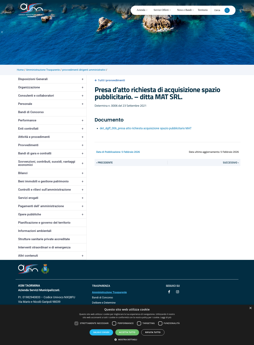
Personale (52, 104)
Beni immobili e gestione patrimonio (52, 181)
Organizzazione (52, 87)
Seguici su (173, 285)
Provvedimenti (52, 145)
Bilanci (52, 173)
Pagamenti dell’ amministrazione (52, 206)
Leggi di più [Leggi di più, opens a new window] (166, 317)
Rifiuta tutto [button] (153, 332)
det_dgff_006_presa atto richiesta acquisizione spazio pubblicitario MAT (146, 128)
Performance (52, 120)
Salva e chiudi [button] (101, 332)
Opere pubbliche (52, 214)
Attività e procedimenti (52, 137)
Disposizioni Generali (52, 79)
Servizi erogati (52, 198)
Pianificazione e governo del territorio (44, 222)
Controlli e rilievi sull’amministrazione (52, 190)
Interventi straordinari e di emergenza (44, 247)
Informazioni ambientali (34, 231)
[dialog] (127, 325)
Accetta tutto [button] (127, 332)
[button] (127, 339)
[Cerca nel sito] (227, 10)
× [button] (250, 308)
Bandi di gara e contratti (52, 153)
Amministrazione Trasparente (109, 292)
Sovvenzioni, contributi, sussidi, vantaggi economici (52, 163)
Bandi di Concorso (31, 112)
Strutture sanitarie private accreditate (44, 239)
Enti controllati (52, 129)
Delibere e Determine (103, 302)
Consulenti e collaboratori (52, 96)
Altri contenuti (52, 256)
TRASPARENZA (101, 285)
